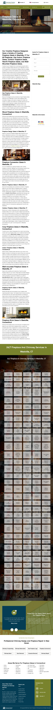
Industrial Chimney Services (46, 461)
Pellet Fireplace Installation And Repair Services (37, 489)
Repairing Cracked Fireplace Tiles (27, 469)
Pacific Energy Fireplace (18, 515)
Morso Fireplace (27, 521)
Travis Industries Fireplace (37, 521)
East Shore (18, 670)
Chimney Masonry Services (18, 424)
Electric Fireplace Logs (18, 461)
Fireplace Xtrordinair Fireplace (46, 515)
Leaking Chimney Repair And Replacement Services (17, 468)
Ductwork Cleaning (37, 559)
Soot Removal (27, 379)
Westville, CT (42, 696)
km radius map (41, 97)
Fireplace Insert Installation (8, 536)
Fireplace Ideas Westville (10, 32)
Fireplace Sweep (27, 425)
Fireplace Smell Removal (8, 475)
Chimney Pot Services (36, 419)
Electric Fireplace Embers (36, 481)
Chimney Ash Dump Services (27, 418)
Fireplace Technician (46, 559)
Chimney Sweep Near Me (27, 559)
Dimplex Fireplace (36, 509)
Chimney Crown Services (8, 412)
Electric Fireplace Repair (36, 430)
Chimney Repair (36, 379)
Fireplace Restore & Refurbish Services (18, 586)
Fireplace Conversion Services (37, 571)
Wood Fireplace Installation (46, 430)
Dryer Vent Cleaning (46, 536)
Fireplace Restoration (8, 392)
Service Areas (26, 7)
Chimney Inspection (37, 374)
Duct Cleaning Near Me (18, 559)
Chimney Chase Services (27, 412)
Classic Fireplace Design (46, 475)
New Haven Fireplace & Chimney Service (35, 707)
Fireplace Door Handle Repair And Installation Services (36, 446)
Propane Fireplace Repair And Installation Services (8, 446)
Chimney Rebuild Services (17, 536)
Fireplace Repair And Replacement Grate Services (17, 454)
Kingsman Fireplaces (37, 496)
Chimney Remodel (36, 579)
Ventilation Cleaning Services (18, 578)
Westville (41, 670)
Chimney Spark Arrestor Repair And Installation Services (27, 392)
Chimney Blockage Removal (18, 406)
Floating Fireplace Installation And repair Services (37, 586)
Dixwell (5, 673)
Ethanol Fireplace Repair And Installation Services (37, 437)
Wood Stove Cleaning (46, 565)
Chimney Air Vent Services (8, 489)
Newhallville (30, 671)
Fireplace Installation (37, 385)
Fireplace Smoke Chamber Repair (27, 400)
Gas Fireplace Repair (27, 431)
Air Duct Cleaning (17, 542)
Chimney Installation (46, 379)
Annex (5, 666)
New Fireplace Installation (46, 384)
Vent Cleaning (8, 541)
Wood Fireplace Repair (18, 430)
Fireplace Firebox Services (27, 454)
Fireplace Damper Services (36, 454)
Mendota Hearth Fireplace (27, 515)
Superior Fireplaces (8, 496)
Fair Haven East (31, 665)
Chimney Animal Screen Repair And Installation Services (37, 392)
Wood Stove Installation (36, 565)
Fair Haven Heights (32, 666)
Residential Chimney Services (37, 461)
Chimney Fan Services (46, 419)
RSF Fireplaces (8, 503)
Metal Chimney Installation (8, 400)
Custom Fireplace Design (18, 481)
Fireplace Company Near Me (8, 565)
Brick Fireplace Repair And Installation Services (8, 586)
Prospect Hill (30, 673)
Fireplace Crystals (18, 489)
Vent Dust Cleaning (37, 542)
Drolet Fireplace (8, 521)
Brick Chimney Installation (46, 392)
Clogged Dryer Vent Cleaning (8, 547)
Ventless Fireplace (27, 572)
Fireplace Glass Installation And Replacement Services (17, 446)
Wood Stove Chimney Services (8, 571)
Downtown (18, 665)
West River (42, 666)
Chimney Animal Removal (36, 528)
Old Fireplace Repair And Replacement (36, 406)
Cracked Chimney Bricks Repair (46, 468)
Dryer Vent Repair (18, 553)
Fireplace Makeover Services (27, 578)
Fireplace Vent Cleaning (36, 425)
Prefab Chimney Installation (27, 536)
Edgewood (18, 671)
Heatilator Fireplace (18, 503)
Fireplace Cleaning (46, 374)
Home (2, 7)
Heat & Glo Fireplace (8, 509)
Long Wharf (30, 670)
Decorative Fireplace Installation (46, 553)
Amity (5, 665)
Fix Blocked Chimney (8, 469)
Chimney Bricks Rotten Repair (36, 468)
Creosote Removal (18, 379)
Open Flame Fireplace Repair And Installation (8, 579)
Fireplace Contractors (46, 425)
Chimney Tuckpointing (46, 400)
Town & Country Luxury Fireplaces (27, 496)
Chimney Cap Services (17, 413)
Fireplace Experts (46, 547)
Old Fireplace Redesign (36, 476)
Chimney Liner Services (8, 418)
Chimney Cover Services (36, 412)
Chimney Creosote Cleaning (18, 384)
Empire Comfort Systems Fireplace (8, 529)
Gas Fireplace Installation (8, 438)
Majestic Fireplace (36, 503)
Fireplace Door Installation (27, 446)
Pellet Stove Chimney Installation (27, 481)
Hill (28, 668)
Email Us (46, 2)
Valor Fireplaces (18, 496)
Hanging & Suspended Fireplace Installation (46, 572)
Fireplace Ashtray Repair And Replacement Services (46, 446)
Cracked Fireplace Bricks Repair (27, 586)
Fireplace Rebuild (8, 431)
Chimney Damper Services (17, 418)
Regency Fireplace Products (46, 488)
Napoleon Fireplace (27, 503)
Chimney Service (27, 374)
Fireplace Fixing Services (18, 571)
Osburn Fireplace (27, 509)
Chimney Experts (8, 553)
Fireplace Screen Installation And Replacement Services (46, 529)
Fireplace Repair (27, 385)
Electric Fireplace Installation (18, 438)
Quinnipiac (42, 665)
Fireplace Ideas (8, 559)
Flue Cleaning (8, 379)
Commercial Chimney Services (27, 461)
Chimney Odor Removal (17, 475)
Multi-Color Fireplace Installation (27, 488)
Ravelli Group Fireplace (27, 529)
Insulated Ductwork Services (46, 578)
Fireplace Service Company (27, 547)
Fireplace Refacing (36, 400)
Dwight (17, 666)
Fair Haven (18, 673)
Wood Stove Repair (27, 565)
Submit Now (41, 76)
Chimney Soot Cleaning (8, 385)
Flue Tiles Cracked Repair (27, 475)
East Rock (18, 668)
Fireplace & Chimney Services (13, 7)
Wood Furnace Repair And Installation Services (27, 437)
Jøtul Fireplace (8, 515)
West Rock (42, 668)
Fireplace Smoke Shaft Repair (17, 400)
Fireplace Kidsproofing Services (36, 536)
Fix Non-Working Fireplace (18, 392)
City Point (6, 671)
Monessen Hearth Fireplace (18, 521)
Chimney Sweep (8, 374)
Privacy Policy (20, 701)
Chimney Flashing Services (8, 424)
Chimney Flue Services (46, 413)
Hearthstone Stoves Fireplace (46, 521)
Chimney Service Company (36, 547)
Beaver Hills (6, 668)
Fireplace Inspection (27, 407)
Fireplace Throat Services (8, 461)
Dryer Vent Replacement (27, 553)
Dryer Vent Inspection (46, 542)
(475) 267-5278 (47, 7)
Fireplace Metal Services (8, 454)
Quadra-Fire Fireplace (46, 509)
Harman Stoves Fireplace (18, 509)
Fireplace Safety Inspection (37, 553)
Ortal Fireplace (36, 515)
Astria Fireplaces (46, 496)
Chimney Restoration (8, 407)
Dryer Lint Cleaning (27, 542)
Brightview (6, 670)
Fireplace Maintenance (17, 565)
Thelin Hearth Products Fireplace (17, 528)
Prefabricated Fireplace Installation (46, 438)
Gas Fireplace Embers (46, 482)
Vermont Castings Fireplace (46, 503)
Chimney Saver (46, 407)
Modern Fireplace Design (8, 481)
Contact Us (34, 7)
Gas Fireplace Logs (46, 455)
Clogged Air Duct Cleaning (18, 547)
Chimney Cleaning (17, 374)
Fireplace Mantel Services (46, 586)
